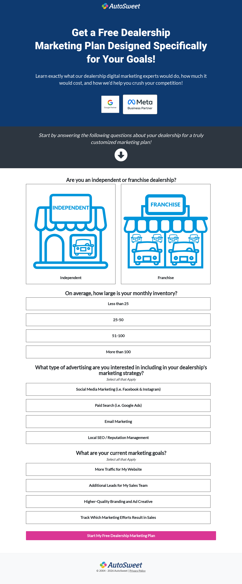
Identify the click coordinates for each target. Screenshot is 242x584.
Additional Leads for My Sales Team (118, 485)
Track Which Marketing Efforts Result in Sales (118, 517)
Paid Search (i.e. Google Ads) (118, 405)
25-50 (118, 319)
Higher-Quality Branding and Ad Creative (118, 501)
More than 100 (118, 351)
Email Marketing (118, 421)
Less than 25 (118, 303)
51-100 (118, 335)
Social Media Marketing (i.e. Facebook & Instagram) (118, 389)
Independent (70, 234)
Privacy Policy (137, 570)
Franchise (165, 234)
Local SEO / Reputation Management (118, 437)
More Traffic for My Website (118, 469)
